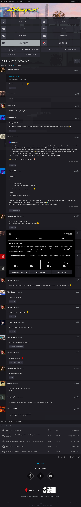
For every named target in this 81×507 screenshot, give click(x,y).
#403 (76, 106)
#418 (76, 385)
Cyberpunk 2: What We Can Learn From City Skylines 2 (23, 453)
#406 (76, 173)
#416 (76, 354)
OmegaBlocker (13, 324)
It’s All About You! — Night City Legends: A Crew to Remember (25, 443)
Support (27, 1)
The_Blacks (12, 294)
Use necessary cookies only (19, 272)
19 (9, 65)
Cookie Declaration (49, 496)
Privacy (42, 496)
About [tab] (62, 238)
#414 (76, 324)
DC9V (10, 136)
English (40, 463)
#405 (76, 136)
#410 (77, 270)
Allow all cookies (61, 272)
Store (22, 1)
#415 (76, 339)
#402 (76, 94)
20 (11, 65)
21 (13, 65)
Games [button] (11, 1)
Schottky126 (12, 118)
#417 (76, 370)
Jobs (16, 1)
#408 (76, 235)
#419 (76, 399)
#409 (77, 258)
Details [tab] (40, 238)
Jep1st (10, 385)
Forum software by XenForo (40, 505)
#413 (76, 309)
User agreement (35, 496)
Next (19, 65)
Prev (3, 65)
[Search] (76, 61)
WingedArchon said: (13, 76)
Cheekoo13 (12, 94)
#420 (76, 411)
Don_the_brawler (14, 399)
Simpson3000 (13, 411)
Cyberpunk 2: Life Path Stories (16, 448)
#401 (76, 69)
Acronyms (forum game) (14, 432)
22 (16, 65)
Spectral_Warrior (13, 70)
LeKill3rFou (12, 106)
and (15, 212)
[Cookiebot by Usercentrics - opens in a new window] (65, 234)
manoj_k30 (12, 339)
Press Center (57, 496)
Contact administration (26, 496)
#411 (77, 282)
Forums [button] (3, 1)
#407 (76, 218)
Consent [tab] (18, 238)
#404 (76, 118)
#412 (76, 294)
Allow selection (40, 272)
